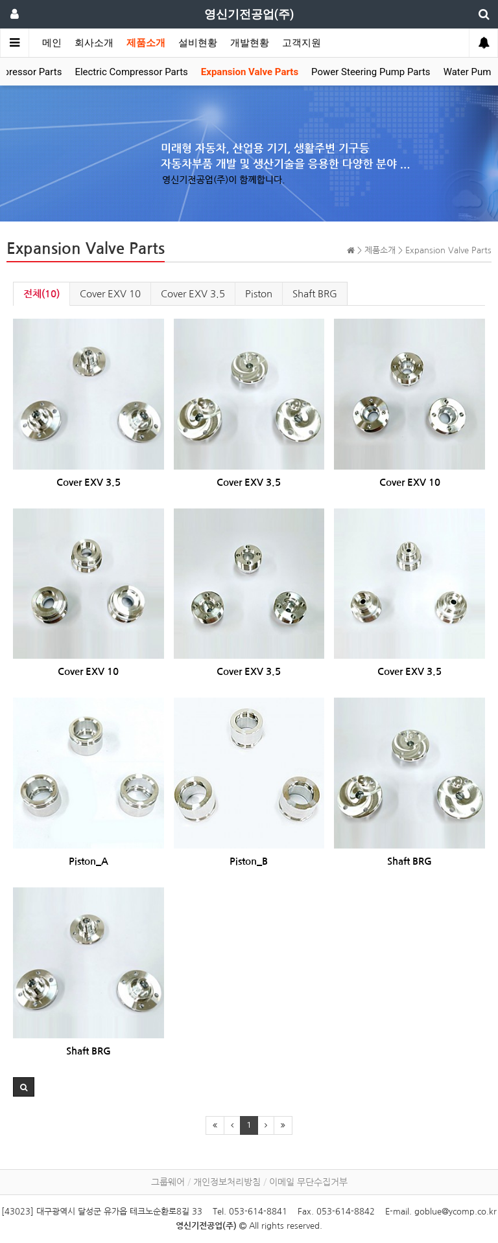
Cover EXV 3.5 (193, 294)
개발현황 (249, 43)
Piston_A (88, 861)
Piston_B (249, 861)
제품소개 (145, 43)
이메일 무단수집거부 (308, 1182)
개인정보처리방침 (227, 1182)
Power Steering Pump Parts (371, 72)
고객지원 (301, 43)
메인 (52, 43)
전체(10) (41, 294)
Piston (258, 294)
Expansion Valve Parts (249, 72)
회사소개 (94, 43)
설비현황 (197, 43)
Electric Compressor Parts (131, 72)
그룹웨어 (168, 1182)
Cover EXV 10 (110, 294)
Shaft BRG (314, 294)
